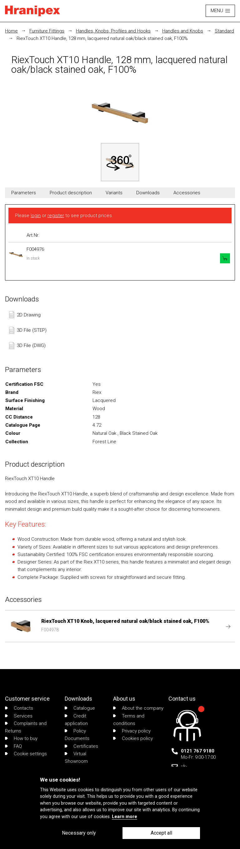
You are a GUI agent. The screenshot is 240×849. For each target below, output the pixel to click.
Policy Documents (77, 734)
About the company (138, 708)
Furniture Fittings (46, 31)
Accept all (161, 833)
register (56, 215)
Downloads (148, 193)
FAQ (13, 746)
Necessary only (79, 833)
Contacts (19, 708)
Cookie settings (26, 754)
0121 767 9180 (197, 751)
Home (11, 31)
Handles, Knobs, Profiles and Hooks (113, 31)
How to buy (21, 738)
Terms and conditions (128, 719)
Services (18, 716)
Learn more (124, 816)
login (36, 215)
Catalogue (80, 708)
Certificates (81, 746)
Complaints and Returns (26, 727)
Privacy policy (132, 731)
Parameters (23, 193)
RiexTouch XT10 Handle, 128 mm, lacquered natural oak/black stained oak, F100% (102, 38)
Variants (114, 193)
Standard (224, 31)
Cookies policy (133, 738)
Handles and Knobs (182, 31)
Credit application (76, 719)
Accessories (186, 193)
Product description (71, 193)
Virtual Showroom (76, 757)
